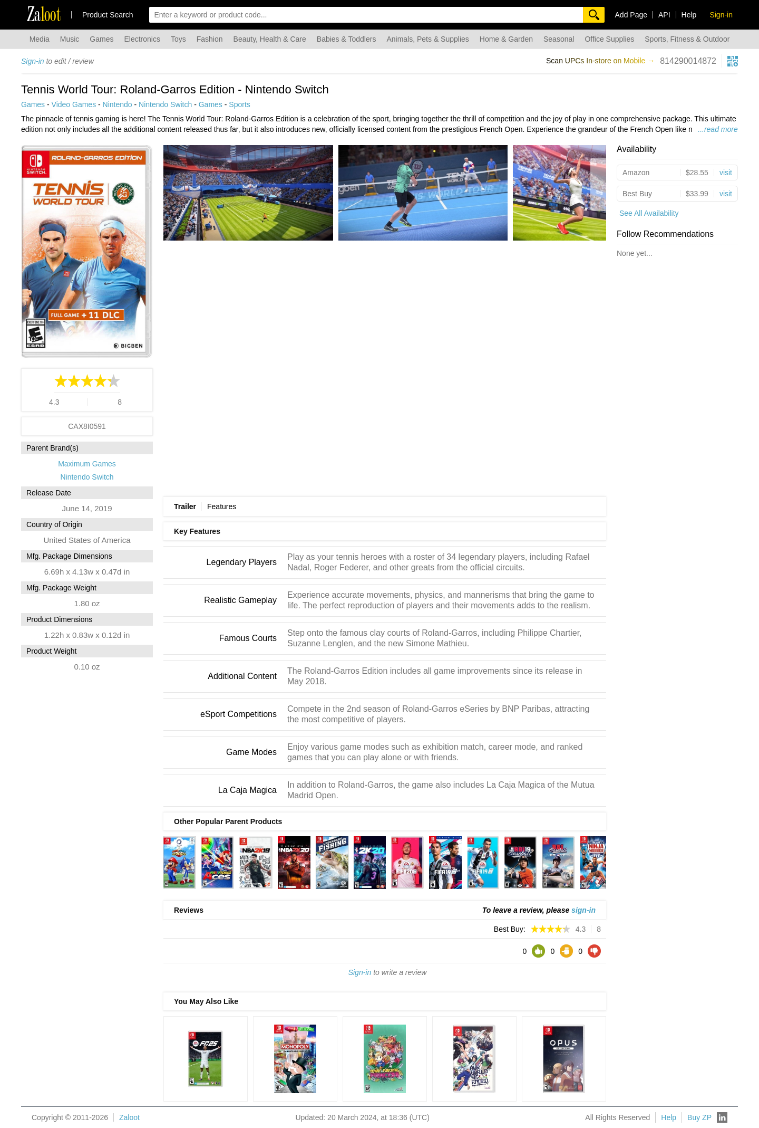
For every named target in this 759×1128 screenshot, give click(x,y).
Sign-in (32, 61)
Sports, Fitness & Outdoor (687, 39)
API (664, 14)
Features (221, 506)
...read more (717, 129)
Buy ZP (699, 1117)
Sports (239, 104)
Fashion (210, 39)
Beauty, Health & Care (269, 39)
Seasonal (558, 39)
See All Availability (649, 213)
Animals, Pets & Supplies (427, 39)
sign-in (583, 910)
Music (70, 39)
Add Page (631, 14)
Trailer (185, 506)
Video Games (74, 104)
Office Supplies (609, 39)
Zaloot (129, 1117)
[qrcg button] (732, 61)
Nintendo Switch (165, 104)
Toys (178, 39)
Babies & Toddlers (346, 39)
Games (101, 39)
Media (40, 39)
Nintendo (117, 104)
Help (689, 14)
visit (725, 172)
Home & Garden (506, 39)
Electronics (142, 39)
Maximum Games (87, 464)
